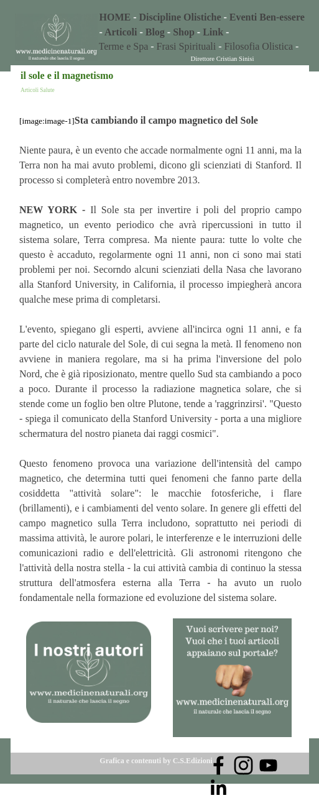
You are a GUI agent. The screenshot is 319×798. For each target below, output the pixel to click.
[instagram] (243, 765)
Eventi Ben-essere (267, 17)
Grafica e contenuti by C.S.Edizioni (155, 760)
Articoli (120, 32)
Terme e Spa (124, 46)
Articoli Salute (38, 90)
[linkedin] (218, 787)
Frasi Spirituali (188, 46)
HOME (115, 17)
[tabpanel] (203, 25)
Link (213, 32)
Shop (184, 32)
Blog (155, 32)
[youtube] (268, 765)
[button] (232, 618)
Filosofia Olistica (258, 46)
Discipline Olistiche (180, 17)
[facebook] (218, 765)
